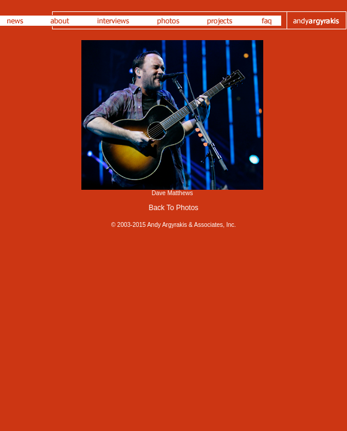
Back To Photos (173, 208)
